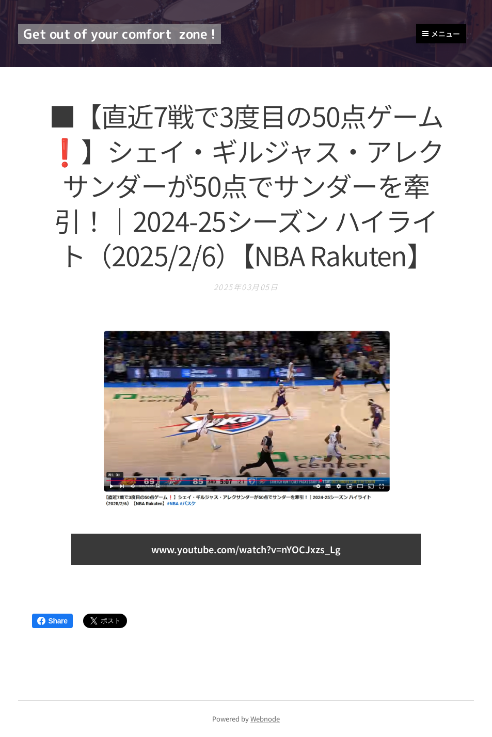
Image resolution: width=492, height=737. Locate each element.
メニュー (441, 33)
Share (52, 621)
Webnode (265, 719)
